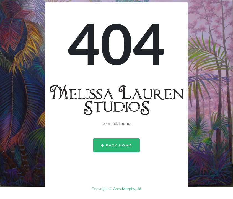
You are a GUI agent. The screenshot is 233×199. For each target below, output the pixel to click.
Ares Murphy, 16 (127, 188)
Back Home (116, 145)
